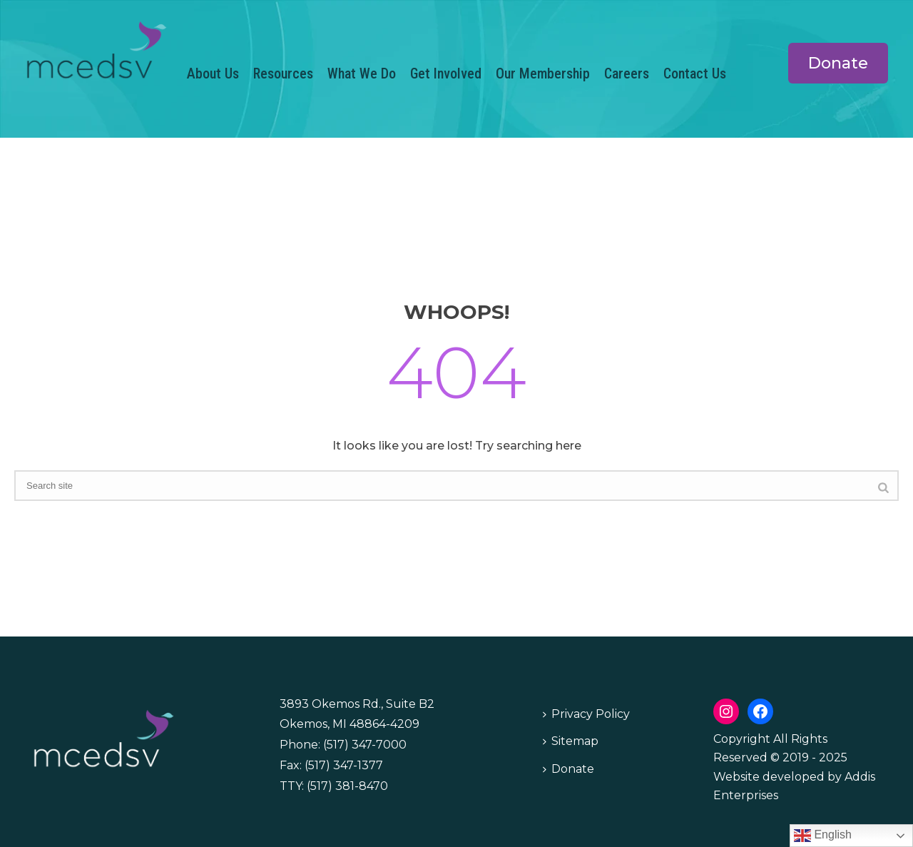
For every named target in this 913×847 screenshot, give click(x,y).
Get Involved (445, 73)
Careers (626, 73)
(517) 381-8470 (347, 786)
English (823, 835)
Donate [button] (838, 63)
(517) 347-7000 (365, 744)
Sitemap (570, 741)
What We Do (361, 73)
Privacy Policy (586, 714)
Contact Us (694, 73)
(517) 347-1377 (344, 765)
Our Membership (543, 73)
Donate (568, 769)
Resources (283, 73)
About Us (213, 73)
